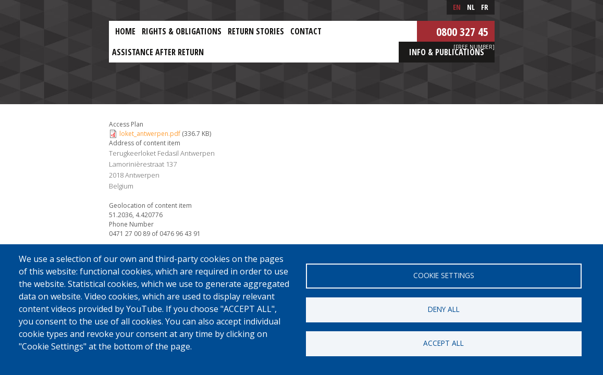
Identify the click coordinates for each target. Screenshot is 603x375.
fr (484, 7)
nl (471, 7)
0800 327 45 (462, 31)
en (457, 7)
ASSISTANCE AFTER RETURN (158, 52)
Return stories (256, 31)
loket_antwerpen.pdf (149, 133)
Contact (306, 31)
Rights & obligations (181, 31)
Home (125, 31)
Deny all (444, 309)
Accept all (443, 343)
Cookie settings (443, 275)
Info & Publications (446, 52)
